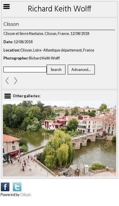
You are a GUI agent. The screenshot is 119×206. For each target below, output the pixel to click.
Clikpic (25, 194)
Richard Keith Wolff (59, 9)
